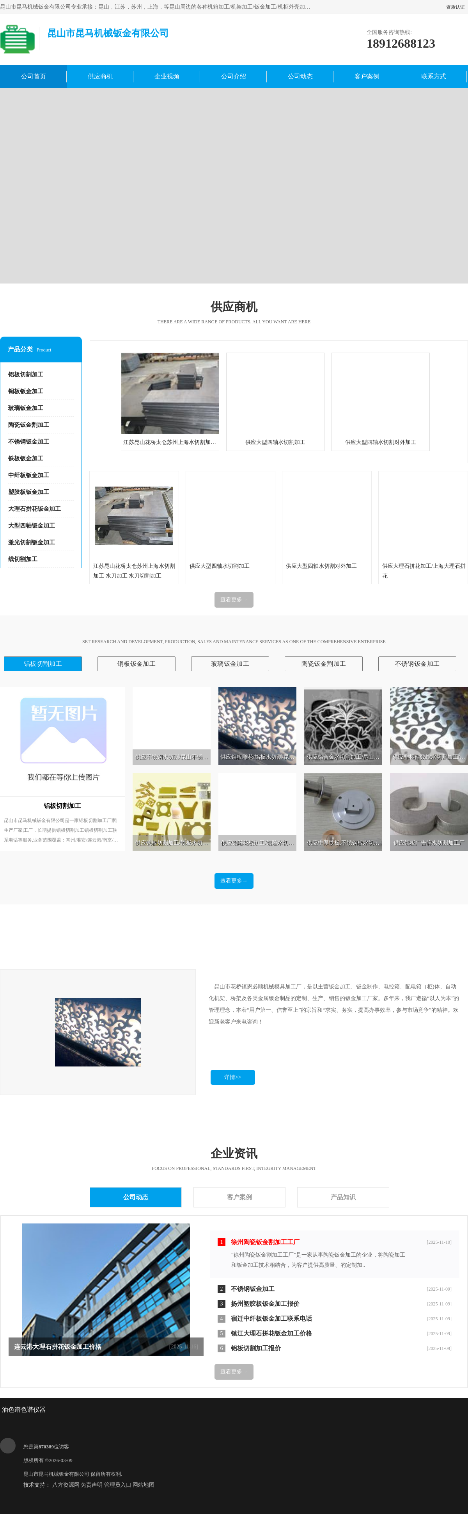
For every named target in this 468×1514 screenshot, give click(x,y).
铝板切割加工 (25, 374)
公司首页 (33, 76)
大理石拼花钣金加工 (34, 509)
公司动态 (300, 76)
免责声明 (92, 1485)
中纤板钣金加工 (28, 475)
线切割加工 (22, 559)
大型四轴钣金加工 (31, 525)
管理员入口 (117, 1485)
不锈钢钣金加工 (28, 442)
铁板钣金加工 (25, 458)
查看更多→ (234, 600)
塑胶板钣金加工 (28, 492)
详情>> (232, 1077)
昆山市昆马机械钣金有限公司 (56, 1474)
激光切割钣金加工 (31, 542)
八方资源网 (66, 1485)
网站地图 (143, 1485)
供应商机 (100, 76)
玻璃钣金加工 (25, 408)
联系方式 (433, 76)
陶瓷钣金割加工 (28, 425)
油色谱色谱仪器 (24, 1409)
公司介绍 (233, 76)
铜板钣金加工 (25, 391)
